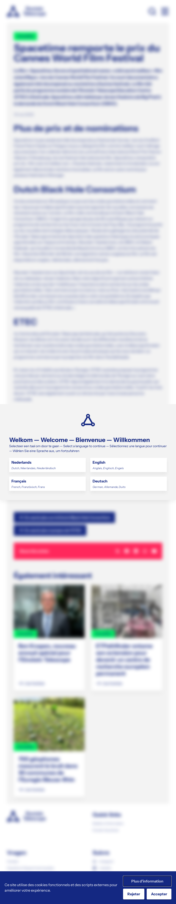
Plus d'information (147, 881)
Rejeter (133, 894)
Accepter (159, 894)
